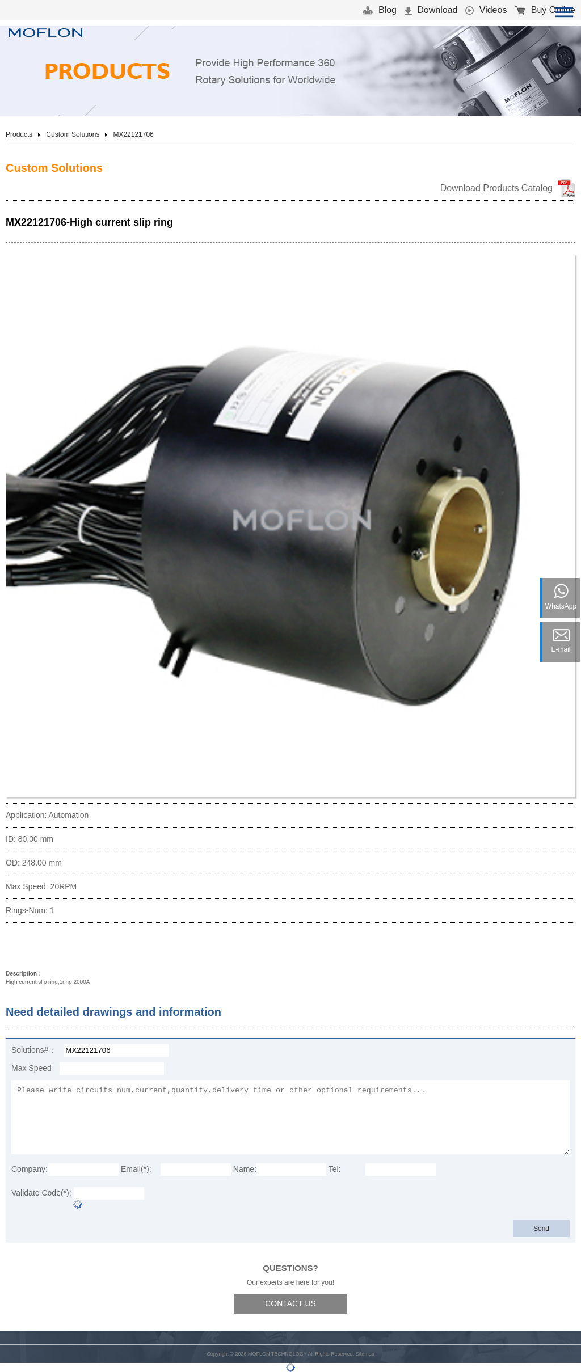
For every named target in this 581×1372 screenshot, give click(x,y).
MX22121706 (133, 134)
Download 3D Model (53, 947)
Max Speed (31, 1068)
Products (19, 134)
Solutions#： (33, 1049)
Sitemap (365, 1354)
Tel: (335, 1168)
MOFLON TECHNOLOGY (277, 1354)
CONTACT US (290, 1303)
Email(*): (136, 1168)
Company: (29, 1168)
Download (431, 10)
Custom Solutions (72, 134)
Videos (486, 10)
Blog (379, 10)
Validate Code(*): (41, 1192)
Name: (244, 1168)
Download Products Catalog (496, 188)
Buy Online (545, 10)
